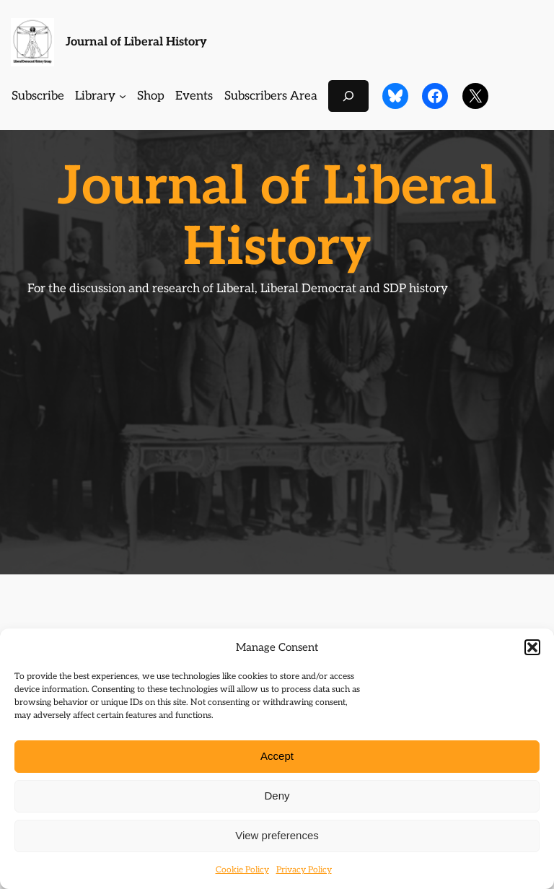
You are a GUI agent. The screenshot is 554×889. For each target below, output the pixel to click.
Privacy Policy (304, 869)
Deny (276, 795)
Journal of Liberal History (136, 42)
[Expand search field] (348, 95)
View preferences (277, 835)
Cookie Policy (242, 869)
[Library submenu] (122, 96)
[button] (532, 647)
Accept (277, 756)
